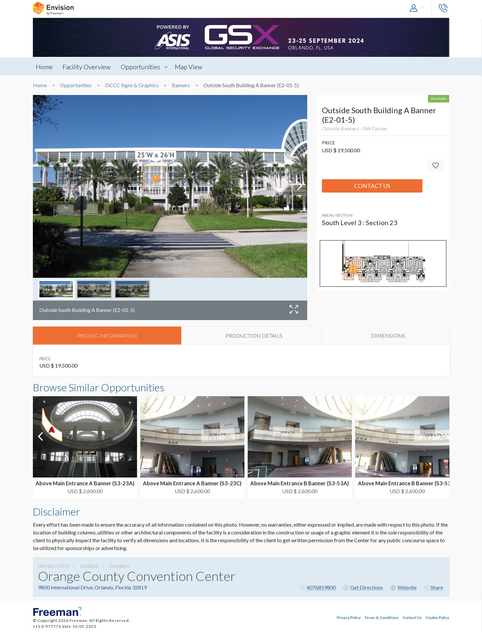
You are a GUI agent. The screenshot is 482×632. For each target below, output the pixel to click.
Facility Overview (88, 67)
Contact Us (372, 185)
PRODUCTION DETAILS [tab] (254, 336)
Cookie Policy (437, 616)
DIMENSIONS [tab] (388, 336)
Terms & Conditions (382, 616)
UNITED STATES (54, 566)
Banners (181, 85)
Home (44, 67)
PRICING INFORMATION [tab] (107, 336)
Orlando (119, 566)
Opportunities (142, 67)
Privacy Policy (349, 616)
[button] (418, 8)
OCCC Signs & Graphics (131, 85)
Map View (191, 67)
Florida (89, 566)
